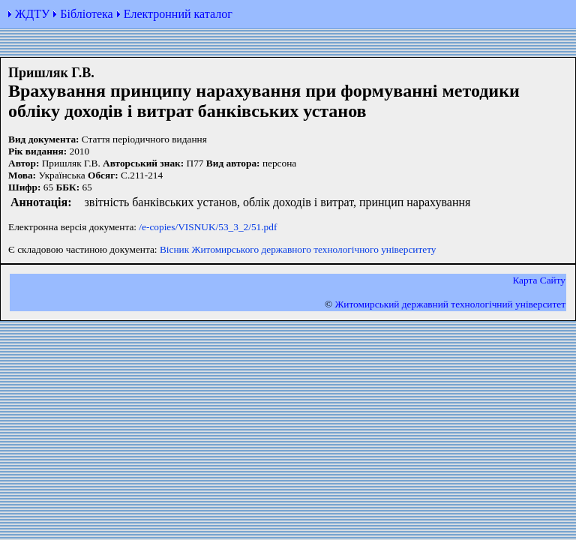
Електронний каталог (178, 14)
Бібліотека (86, 14)
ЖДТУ (32, 14)
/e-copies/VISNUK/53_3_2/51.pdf (208, 226)
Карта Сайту (539, 280)
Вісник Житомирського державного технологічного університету (298, 249)
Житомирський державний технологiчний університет (450, 304)
